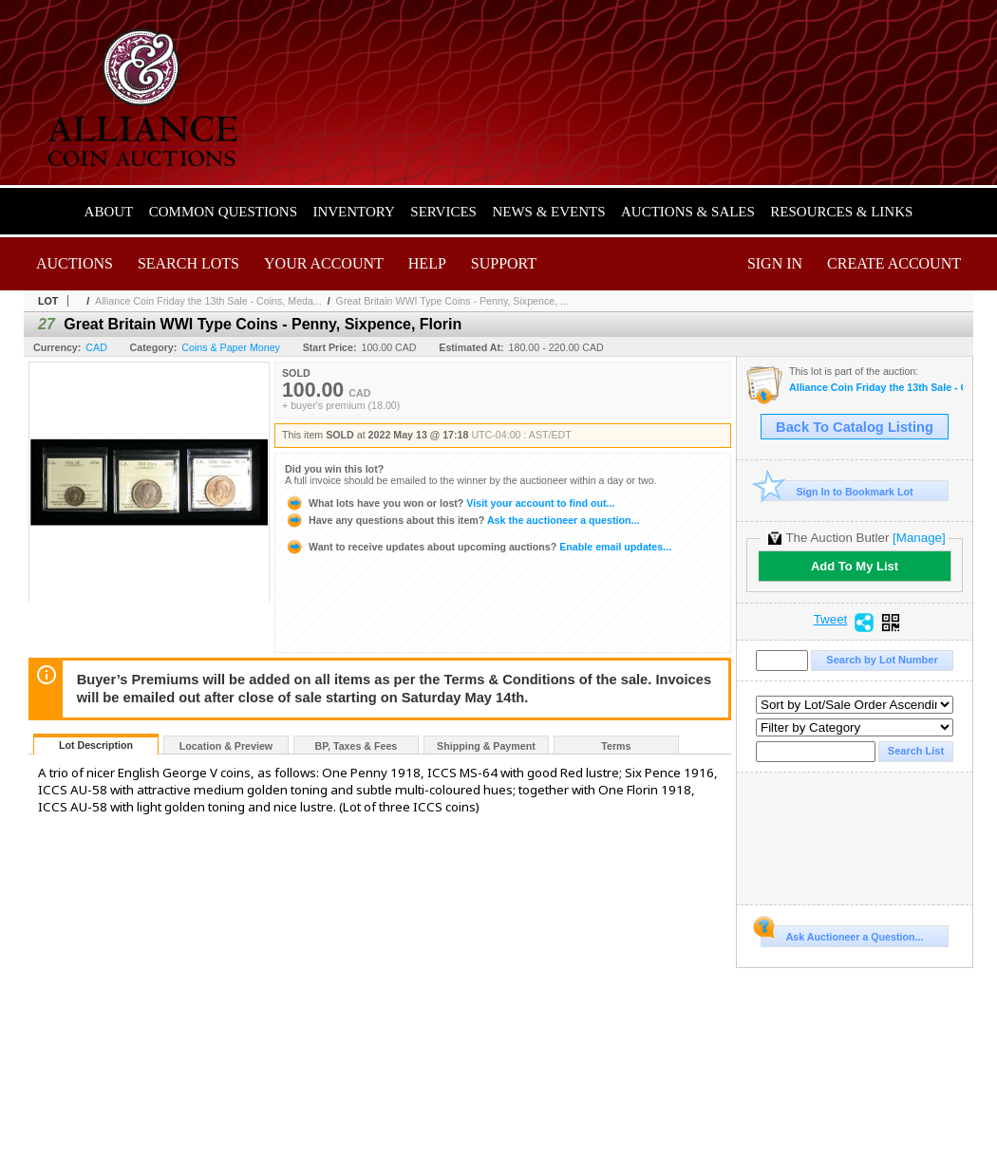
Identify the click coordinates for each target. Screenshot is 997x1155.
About (109, 211)
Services (443, 211)
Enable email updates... (478, 546)
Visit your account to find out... (449, 503)
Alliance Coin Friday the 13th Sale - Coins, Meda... (208, 301)
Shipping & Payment (486, 746)
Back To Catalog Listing (854, 427)
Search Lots (188, 263)
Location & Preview (226, 746)
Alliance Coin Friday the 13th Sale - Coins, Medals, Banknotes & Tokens (876, 387)
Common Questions (223, 211)
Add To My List (854, 566)
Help (427, 263)
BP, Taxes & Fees (356, 746)
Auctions (74, 263)
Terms (615, 746)
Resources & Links (841, 211)
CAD (96, 347)
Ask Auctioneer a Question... (842, 933)
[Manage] (919, 538)
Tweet (831, 619)
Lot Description (96, 745)
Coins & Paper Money (230, 347)
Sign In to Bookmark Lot (837, 491)
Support (503, 263)
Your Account (324, 263)
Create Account (894, 263)
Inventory (353, 211)
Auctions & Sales (688, 211)
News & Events (548, 211)
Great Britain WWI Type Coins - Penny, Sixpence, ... (452, 301)
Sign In (774, 263)
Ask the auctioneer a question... (462, 520)
